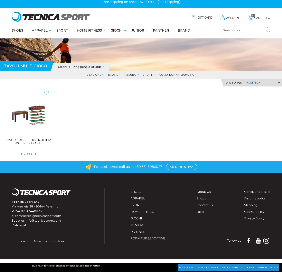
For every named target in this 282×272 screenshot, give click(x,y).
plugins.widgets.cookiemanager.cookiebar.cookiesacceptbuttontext (228, 267)
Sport (62, 30)
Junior (137, 30)
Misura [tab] (130, 74)
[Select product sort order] (262, 82)
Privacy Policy (254, 218)
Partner (161, 30)
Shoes (17, 30)
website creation (51, 241)
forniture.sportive (148, 238)
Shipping (172, 2)
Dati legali (19, 225)
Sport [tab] (148, 74)
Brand (184, 30)
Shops (201, 198)
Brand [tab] (113, 74)
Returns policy (255, 198)
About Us (204, 192)
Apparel (40, 30)
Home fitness (89, 30)
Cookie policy (254, 212)
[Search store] (246, 30)
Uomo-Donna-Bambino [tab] (176, 74)
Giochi (117, 30)
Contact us (205, 205)
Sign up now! (181, 167)
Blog (200, 212)
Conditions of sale (257, 192)
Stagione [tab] (94, 74)
